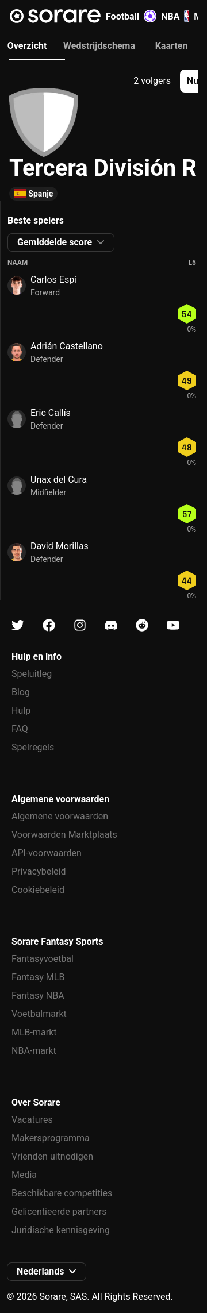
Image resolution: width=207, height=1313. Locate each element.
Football (131, 16)
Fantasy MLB (38, 977)
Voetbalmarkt (39, 1013)
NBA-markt (34, 1050)
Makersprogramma (51, 1138)
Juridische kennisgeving (61, 1230)
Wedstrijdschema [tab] (99, 45)
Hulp (21, 710)
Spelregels (33, 747)
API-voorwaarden (47, 853)
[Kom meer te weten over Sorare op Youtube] (173, 625)
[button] (60, 242)
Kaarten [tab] (171, 45)
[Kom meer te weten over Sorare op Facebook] (49, 625)
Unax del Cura (58, 479)
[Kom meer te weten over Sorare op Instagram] (80, 625)
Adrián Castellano (66, 346)
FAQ (20, 728)
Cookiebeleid (38, 889)
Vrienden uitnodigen (52, 1156)
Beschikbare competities (62, 1193)
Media (24, 1174)
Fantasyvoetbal (43, 958)
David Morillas (59, 546)
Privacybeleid (39, 871)
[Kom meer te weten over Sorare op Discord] (111, 625)
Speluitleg (32, 673)
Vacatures (32, 1119)
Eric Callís (50, 412)
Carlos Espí (53, 279)
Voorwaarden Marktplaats (64, 834)
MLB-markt (34, 1032)
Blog (21, 692)
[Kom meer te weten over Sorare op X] (18, 625)
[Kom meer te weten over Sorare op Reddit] (142, 625)
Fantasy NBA (38, 995)
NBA (175, 16)
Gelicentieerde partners (59, 1211)
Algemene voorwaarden (60, 816)
